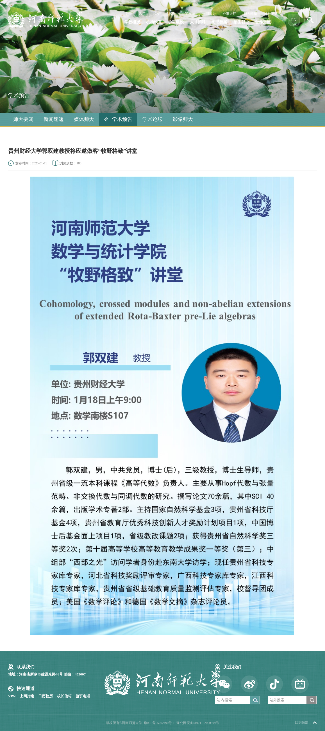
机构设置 (154, 22)
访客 (170, 14)
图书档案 (219, 22)
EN (294, 20)
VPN (12, 696)
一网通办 (209, 14)
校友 (156, 14)
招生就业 (241, 22)
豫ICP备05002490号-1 (159, 723)
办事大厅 (229, 14)
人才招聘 (198, 22)
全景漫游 (188, 14)
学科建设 (176, 22)
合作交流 (263, 22)
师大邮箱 (250, 14)
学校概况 (132, 22)
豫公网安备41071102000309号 (197, 723)
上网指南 (27, 696)
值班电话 (83, 696)
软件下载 (271, 14)
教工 (142, 14)
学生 (128, 14)
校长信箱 (64, 696)
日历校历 (45, 696)
